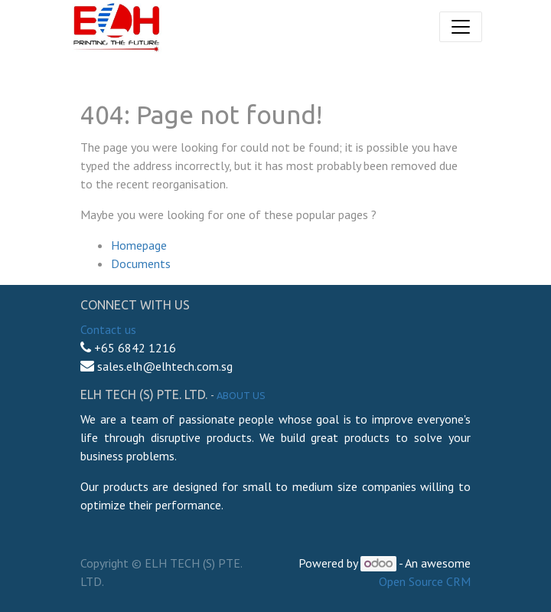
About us (241, 395)
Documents (141, 263)
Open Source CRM (425, 581)
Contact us (108, 329)
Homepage (139, 245)
